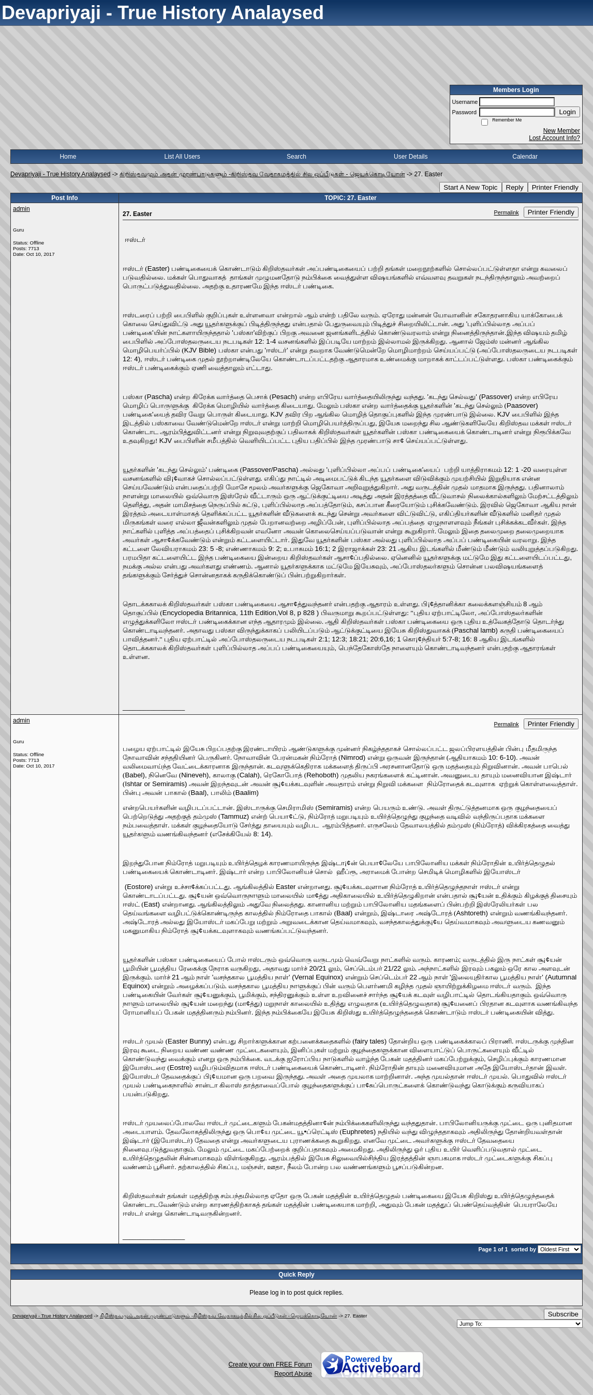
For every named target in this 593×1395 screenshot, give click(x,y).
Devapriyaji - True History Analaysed (60, 174)
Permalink (506, 212)
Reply (515, 187)
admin (21, 208)
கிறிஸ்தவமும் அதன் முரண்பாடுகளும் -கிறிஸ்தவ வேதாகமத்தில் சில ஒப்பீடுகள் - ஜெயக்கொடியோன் (262, 174)
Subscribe (563, 1314)
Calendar (525, 156)
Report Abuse (293, 1373)
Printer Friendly (555, 187)
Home (68, 156)
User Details (410, 156)
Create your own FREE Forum (270, 1364)
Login (567, 112)
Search (296, 156)
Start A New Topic (470, 187)
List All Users (182, 156)
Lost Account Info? (554, 138)
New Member (561, 130)
